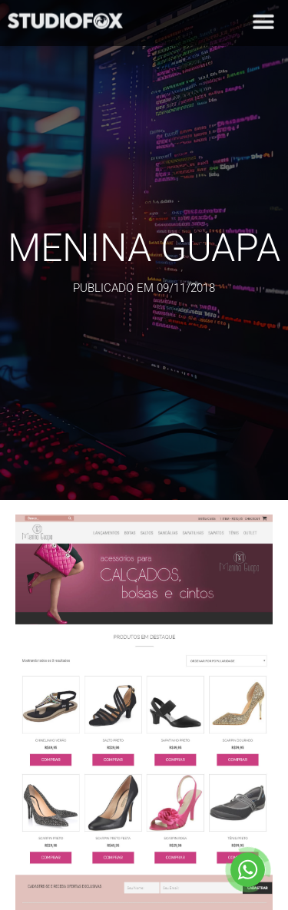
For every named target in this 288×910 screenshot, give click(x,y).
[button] (263, 19)
